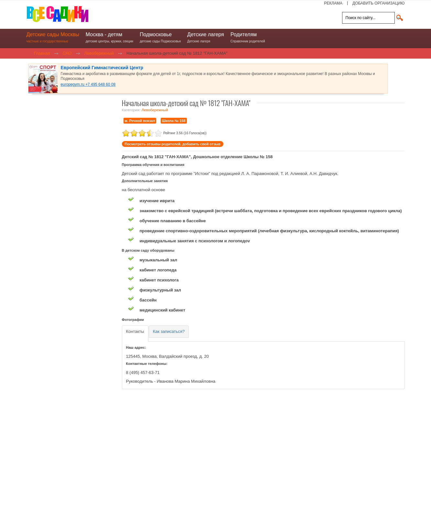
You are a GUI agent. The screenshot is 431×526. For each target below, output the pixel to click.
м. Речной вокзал (140, 121)
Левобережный (155, 110)
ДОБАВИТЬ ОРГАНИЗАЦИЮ (378, 3)
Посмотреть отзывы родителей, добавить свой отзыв (173, 144)
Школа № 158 (174, 121)
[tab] (135, 333)
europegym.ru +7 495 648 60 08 (88, 84)
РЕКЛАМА (333, 3)
